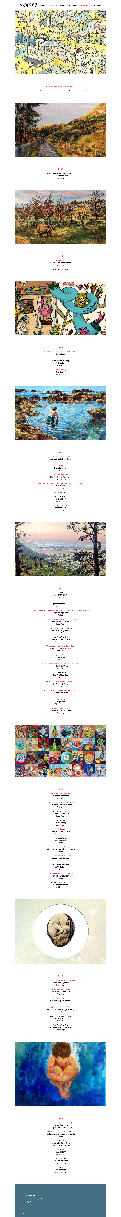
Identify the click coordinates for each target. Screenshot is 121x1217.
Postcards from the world (60, 847)
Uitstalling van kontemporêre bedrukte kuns (60, 690)
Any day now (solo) (60, 505)
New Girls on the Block (60, 708)
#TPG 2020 (60, 829)
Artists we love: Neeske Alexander (60, 681)
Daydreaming (60, 369)
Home (42, 5)
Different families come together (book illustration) (60, 483)
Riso (68, 5)
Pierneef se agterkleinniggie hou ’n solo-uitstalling (60, 664)
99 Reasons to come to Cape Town (60, 646)
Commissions (96, 5)
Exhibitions (84, 5)
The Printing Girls (60, 474)
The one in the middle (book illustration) (60, 352)
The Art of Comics (60, 998)
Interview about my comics (60, 873)
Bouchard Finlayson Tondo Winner (60, 980)
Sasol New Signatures (60, 989)
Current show (52, 5)
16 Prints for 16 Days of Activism (60, 802)
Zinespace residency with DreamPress (60, 619)
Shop (62, 5)
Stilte (60, 466)
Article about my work (60, 793)
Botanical (60, 699)
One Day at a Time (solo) (60, 655)
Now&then (60, 260)
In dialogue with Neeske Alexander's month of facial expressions (61, 610)
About (75, 5)
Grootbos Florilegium (60, 457)
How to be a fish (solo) (60, 856)
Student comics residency (61, 1007)
